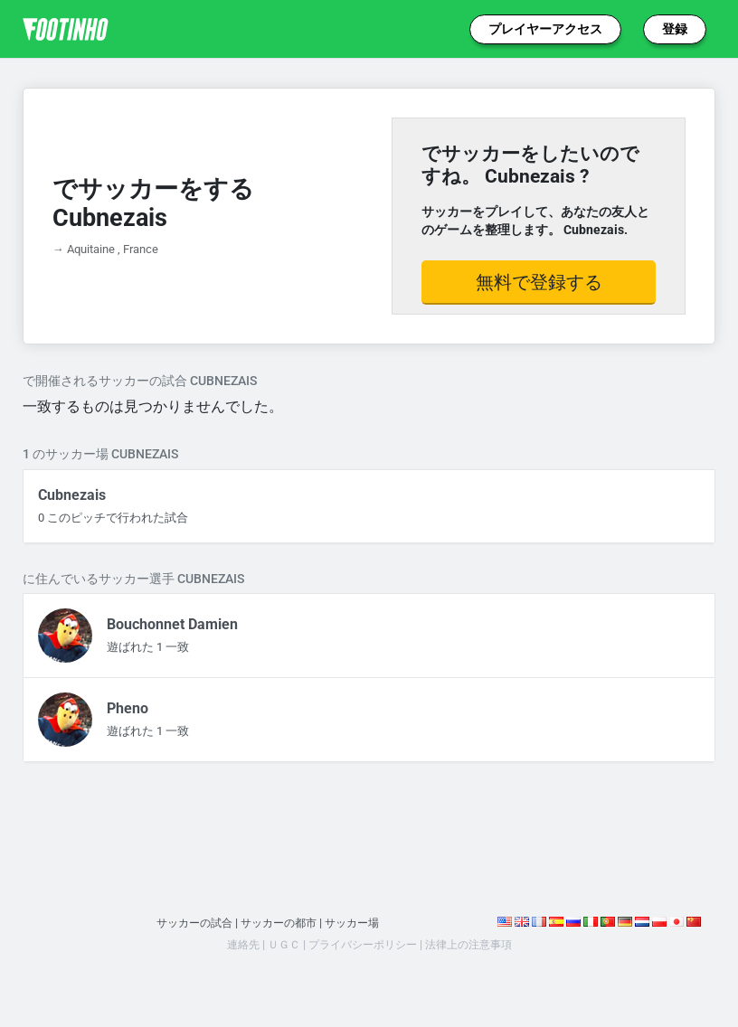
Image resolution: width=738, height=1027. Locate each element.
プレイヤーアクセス (545, 29)
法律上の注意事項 (476, 944)
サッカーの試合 (188, 922)
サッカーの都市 (279, 922)
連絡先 (233, 944)
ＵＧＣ (277, 944)
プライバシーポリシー (362, 944)
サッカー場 (357, 922)
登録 (674, 29)
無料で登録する (539, 282)
